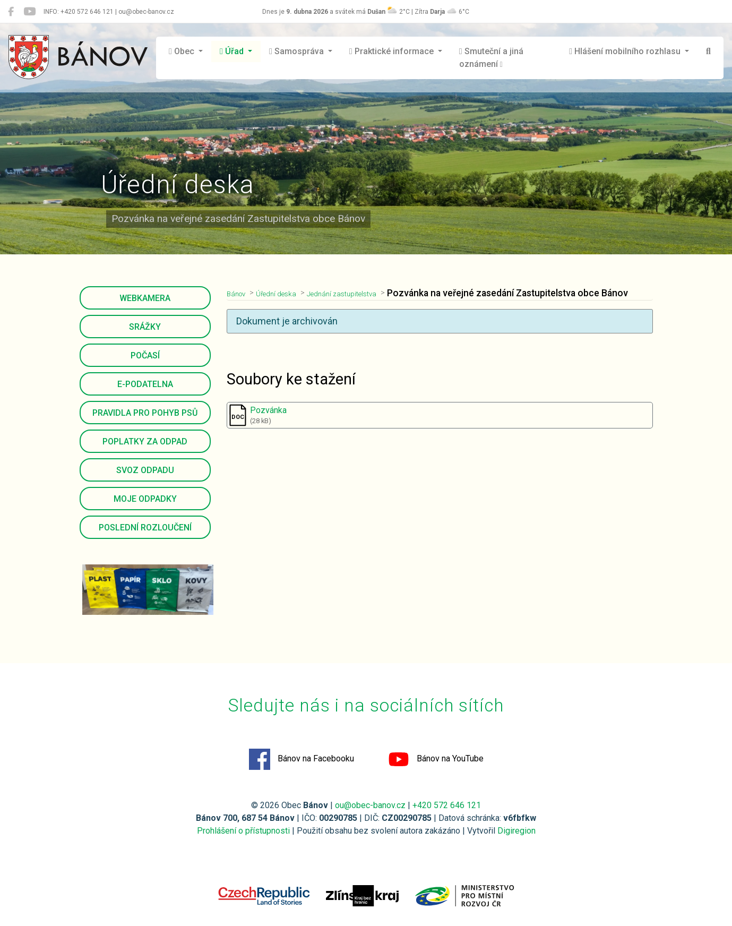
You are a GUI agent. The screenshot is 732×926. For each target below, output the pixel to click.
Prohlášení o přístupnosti (243, 831)
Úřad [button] (233, 51)
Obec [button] (182, 51)
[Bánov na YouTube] (29, 11)
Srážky (145, 327)
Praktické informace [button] (392, 51)
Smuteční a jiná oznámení (491, 57)
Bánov (239, 293)
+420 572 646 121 (446, 805)
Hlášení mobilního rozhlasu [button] (626, 51)
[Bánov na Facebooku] (11, 11)
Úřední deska (288, 293)
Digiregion (516, 831)
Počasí (145, 355)
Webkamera (144, 298)
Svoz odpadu (145, 470)
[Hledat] (708, 51)
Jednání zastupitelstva (370, 293)
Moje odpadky (145, 499)
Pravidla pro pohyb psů (144, 413)
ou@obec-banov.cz (370, 805)
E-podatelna (145, 384)
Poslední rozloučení (145, 527)
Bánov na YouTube (436, 759)
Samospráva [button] (297, 51)
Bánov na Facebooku (301, 759)
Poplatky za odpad (144, 441)
